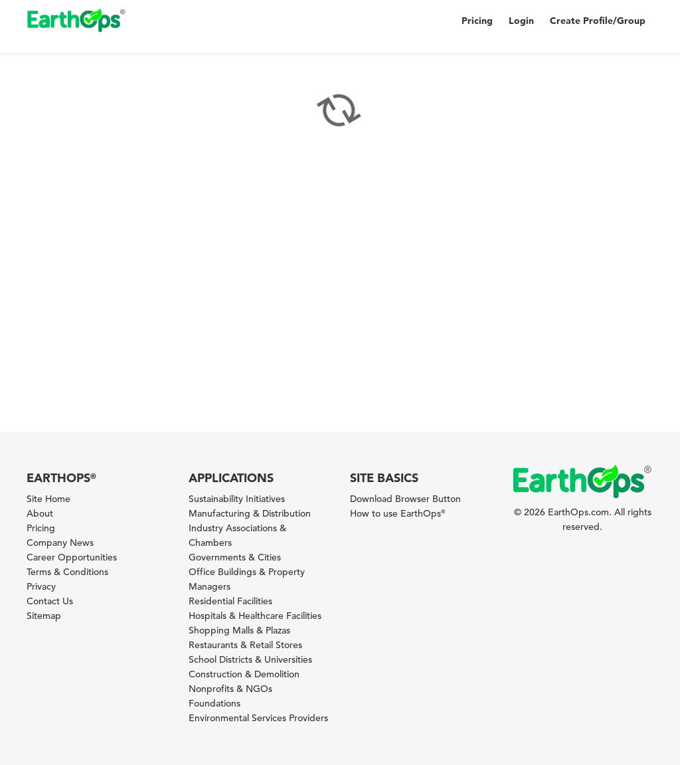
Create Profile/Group (597, 21)
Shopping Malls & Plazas (239, 630)
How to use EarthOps (397, 513)
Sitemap (44, 616)
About (40, 513)
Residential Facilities (230, 601)
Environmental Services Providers (258, 718)
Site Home (48, 499)
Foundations (214, 703)
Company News (60, 543)
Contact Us (50, 601)
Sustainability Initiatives (237, 499)
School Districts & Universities (250, 659)
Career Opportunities (72, 557)
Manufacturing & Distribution (250, 513)
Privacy (41, 586)
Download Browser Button (405, 499)
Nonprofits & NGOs (230, 689)
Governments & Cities (235, 557)
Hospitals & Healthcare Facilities (255, 616)
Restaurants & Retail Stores (245, 645)
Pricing (477, 21)
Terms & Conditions (67, 572)
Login (521, 21)
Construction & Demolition (244, 674)
